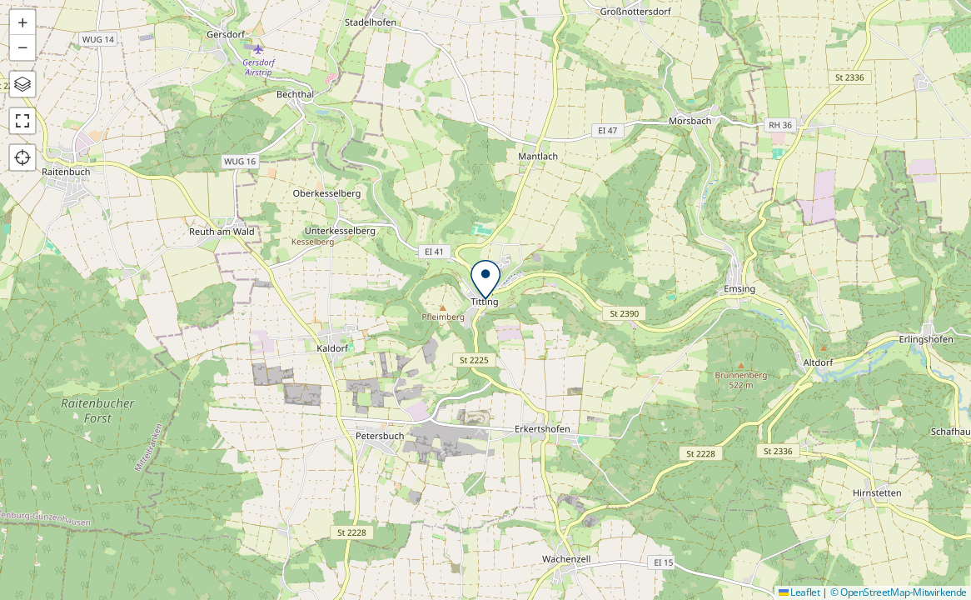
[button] (485, 280)
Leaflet (799, 592)
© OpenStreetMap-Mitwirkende (898, 592)
